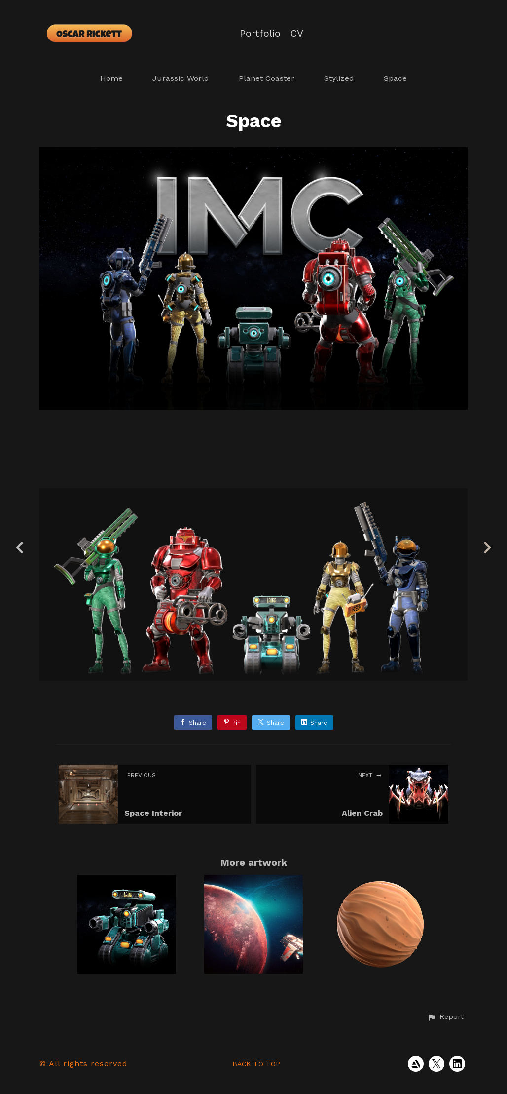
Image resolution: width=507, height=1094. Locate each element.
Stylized (339, 78)
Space (395, 78)
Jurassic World (180, 78)
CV (296, 33)
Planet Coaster (266, 78)
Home (111, 78)
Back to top (256, 1064)
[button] (445, 1017)
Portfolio (260, 33)
